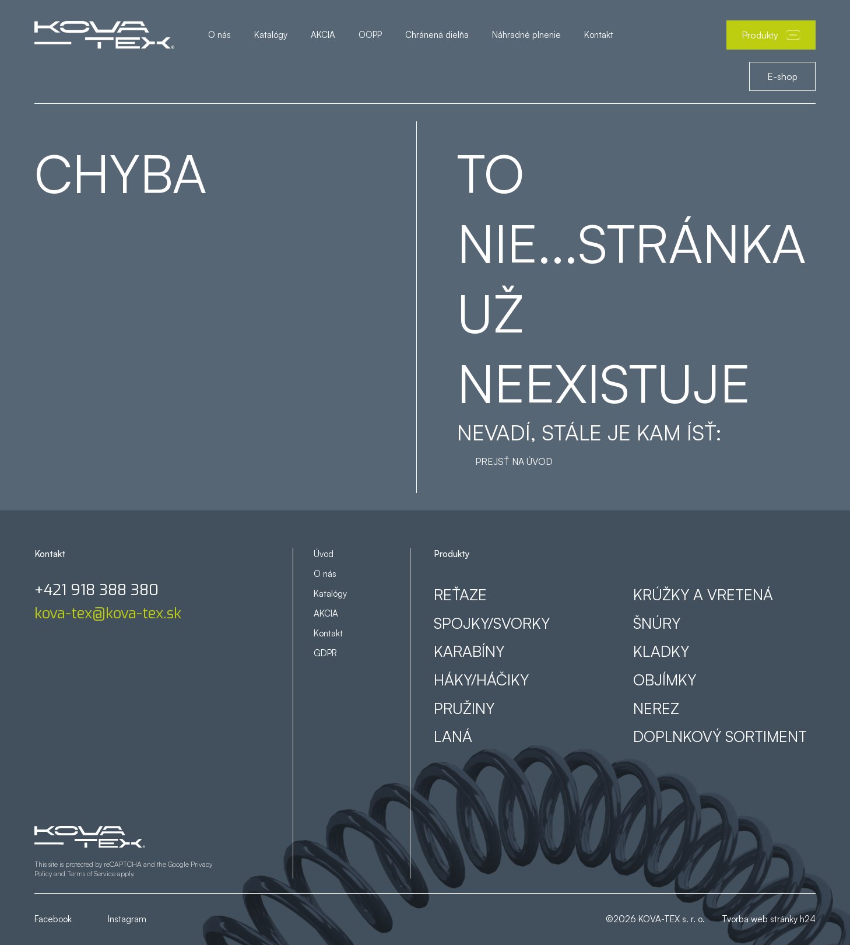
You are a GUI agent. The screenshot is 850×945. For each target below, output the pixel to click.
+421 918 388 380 (96, 590)
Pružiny (464, 708)
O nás (219, 34)
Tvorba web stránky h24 (769, 919)
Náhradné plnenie (526, 34)
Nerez (656, 708)
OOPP (370, 34)
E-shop (782, 76)
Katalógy (270, 34)
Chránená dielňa (437, 34)
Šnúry (656, 623)
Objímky (664, 679)
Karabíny (469, 651)
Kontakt (598, 34)
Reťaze (460, 594)
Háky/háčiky (481, 679)
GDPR (325, 653)
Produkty (771, 35)
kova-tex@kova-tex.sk (107, 614)
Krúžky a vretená (703, 594)
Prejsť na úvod (514, 461)
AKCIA (323, 34)
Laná (453, 736)
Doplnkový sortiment (720, 736)
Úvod (323, 553)
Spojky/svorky (492, 623)
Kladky (661, 651)
